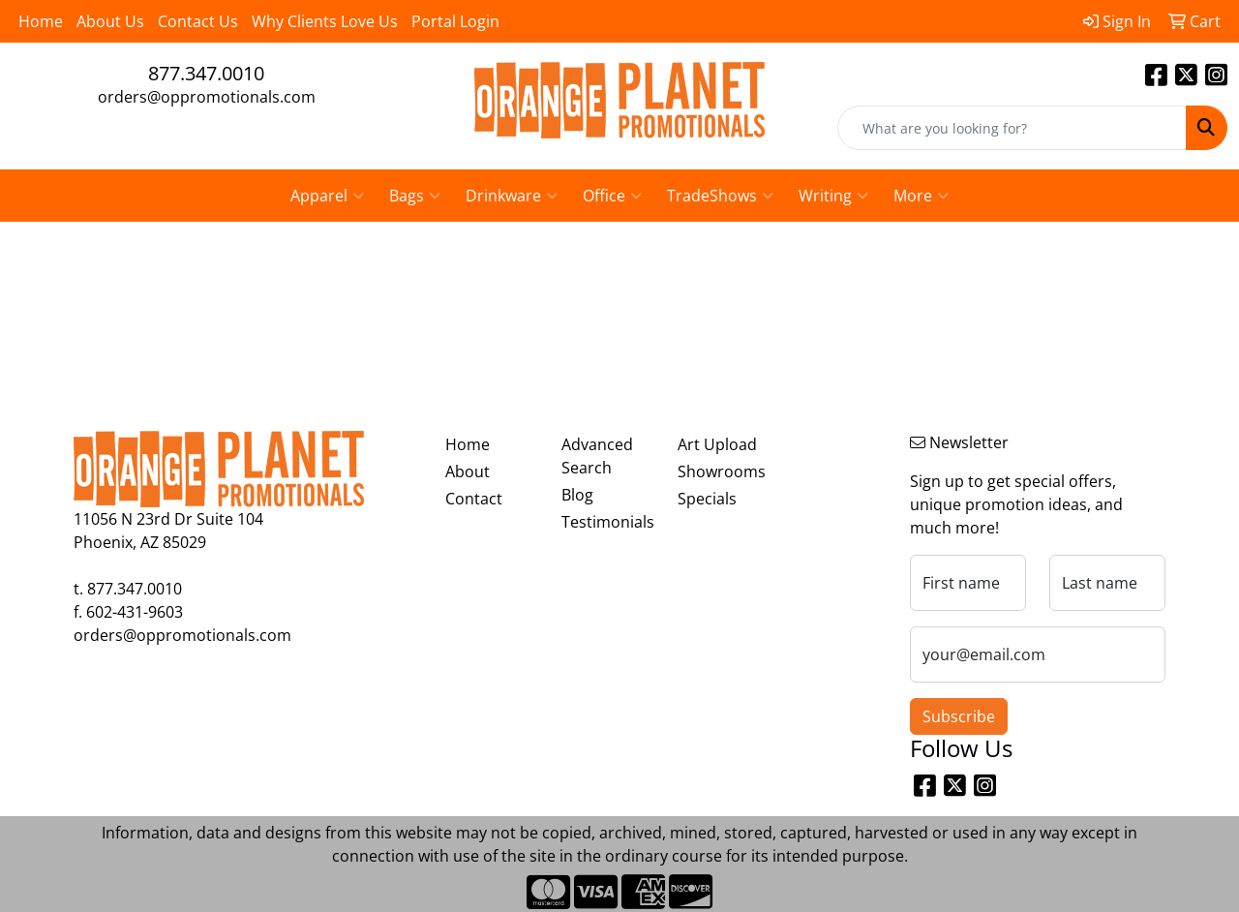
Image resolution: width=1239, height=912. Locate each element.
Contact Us (198, 21)
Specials (707, 498)
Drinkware (512, 195)
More (921, 195)
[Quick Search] (1012, 128)
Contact (473, 498)
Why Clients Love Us (325, 21)
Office (612, 195)
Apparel (327, 195)
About (467, 471)
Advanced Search (597, 456)
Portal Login (455, 21)
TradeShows (720, 195)
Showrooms (722, 471)
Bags (414, 195)
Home (40, 21)
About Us (110, 21)
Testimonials (607, 521)
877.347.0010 (206, 73)
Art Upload (717, 444)
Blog (577, 494)
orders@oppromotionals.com (207, 96)
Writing (833, 195)
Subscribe (958, 716)
